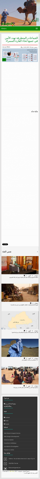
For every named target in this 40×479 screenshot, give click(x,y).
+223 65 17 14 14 (13, 463)
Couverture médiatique (10, 443)
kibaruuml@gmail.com (14, 467)
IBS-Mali (12, 471)
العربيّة (25, 24)
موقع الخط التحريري (10, 403)
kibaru (8, 47)
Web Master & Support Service (12, 433)
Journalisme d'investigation (11, 446)
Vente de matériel (8, 439)
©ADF (4, 59)
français (21, 24)
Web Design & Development (11, 436)
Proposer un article (9, 449)
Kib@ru (4, 28)
